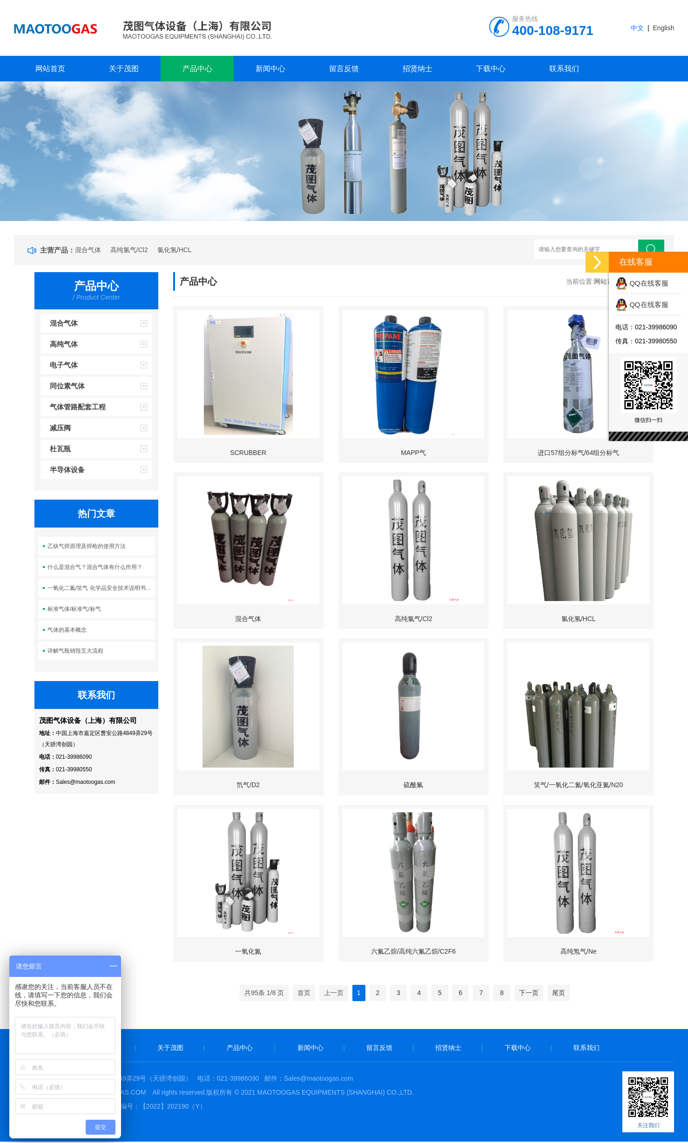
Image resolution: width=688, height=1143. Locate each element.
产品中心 (197, 69)
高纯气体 (64, 344)
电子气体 (64, 365)
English (664, 28)
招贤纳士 (417, 69)
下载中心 (491, 69)
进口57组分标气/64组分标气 (578, 452)
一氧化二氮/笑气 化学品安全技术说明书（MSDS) (101, 588)
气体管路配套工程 (78, 407)
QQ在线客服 (641, 283)
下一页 (529, 994)
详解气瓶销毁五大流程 (75, 651)
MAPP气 (413, 452)
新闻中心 (270, 69)
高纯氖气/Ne (578, 952)
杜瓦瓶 (60, 449)
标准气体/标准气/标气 (74, 609)
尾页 (558, 994)
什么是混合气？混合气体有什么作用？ (94, 567)
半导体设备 (67, 470)
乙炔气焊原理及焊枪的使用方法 (86, 546)
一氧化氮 (248, 952)
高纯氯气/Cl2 (129, 250)
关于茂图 (124, 69)
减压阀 (60, 428)
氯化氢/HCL (174, 250)
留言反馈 (344, 69)
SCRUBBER (248, 452)
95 (254, 994)
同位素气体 (67, 386)
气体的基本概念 (67, 630)
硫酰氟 (413, 785)
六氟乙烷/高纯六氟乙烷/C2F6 (413, 952)
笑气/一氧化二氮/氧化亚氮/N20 (578, 785)
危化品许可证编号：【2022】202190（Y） (143, 1107)
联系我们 (564, 69)
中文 (637, 28)
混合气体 (88, 250)
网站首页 (50, 69)
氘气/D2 (248, 785)
